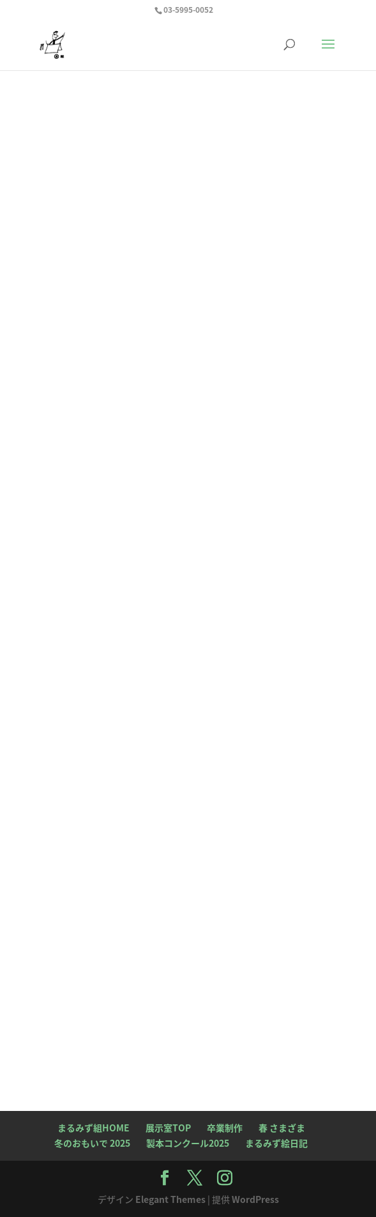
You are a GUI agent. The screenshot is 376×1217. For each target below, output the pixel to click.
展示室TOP (168, 1127)
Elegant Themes (170, 1199)
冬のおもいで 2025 (92, 1143)
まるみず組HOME (93, 1127)
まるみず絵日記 (276, 1143)
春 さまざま (282, 1127)
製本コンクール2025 (187, 1143)
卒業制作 (225, 1127)
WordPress (255, 1199)
